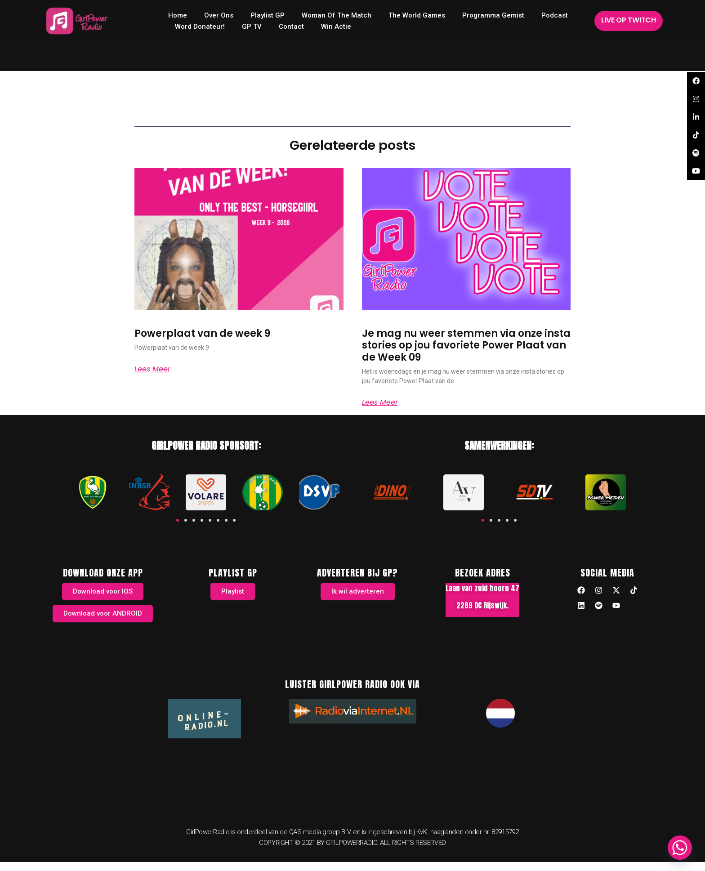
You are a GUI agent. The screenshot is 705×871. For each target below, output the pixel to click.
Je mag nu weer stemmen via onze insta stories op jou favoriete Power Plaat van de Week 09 (466, 345)
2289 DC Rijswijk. (482, 605)
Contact (291, 26)
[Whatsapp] (680, 847)
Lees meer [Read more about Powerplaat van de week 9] (152, 369)
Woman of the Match (336, 15)
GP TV (252, 26)
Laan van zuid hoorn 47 (482, 588)
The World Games (416, 15)
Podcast (554, 15)
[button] (177, 520)
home (177, 15)
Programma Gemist (493, 15)
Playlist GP (267, 15)
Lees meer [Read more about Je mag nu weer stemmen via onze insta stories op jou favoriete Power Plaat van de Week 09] (380, 402)
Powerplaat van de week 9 (202, 333)
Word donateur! (200, 26)
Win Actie (336, 26)
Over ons (218, 15)
